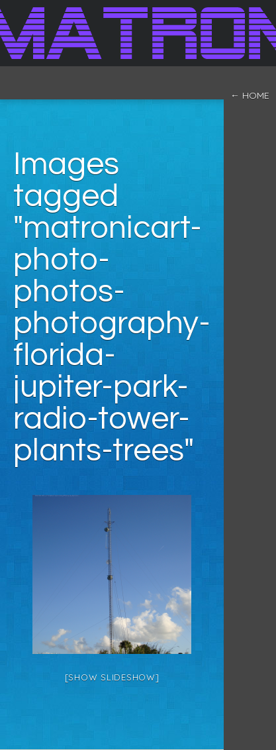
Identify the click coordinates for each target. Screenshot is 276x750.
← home (249, 95)
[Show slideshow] (112, 677)
